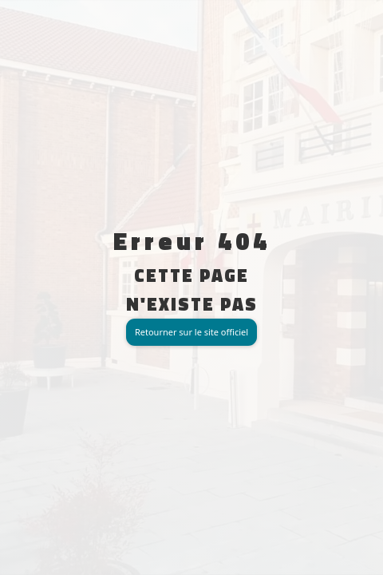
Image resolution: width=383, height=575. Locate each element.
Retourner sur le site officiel (191, 332)
